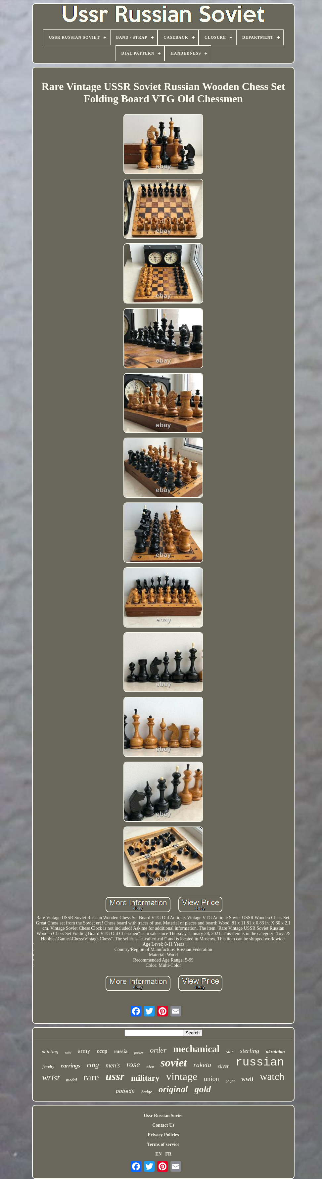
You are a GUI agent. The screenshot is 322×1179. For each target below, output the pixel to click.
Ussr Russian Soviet (163, 1115)
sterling (249, 1050)
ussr (115, 1076)
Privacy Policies (163, 1134)
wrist (51, 1077)
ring (93, 1065)
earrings (70, 1065)
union (211, 1078)
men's (113, 1065)
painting (50, 1051)
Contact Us (163, 1125)
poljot (230, 1081)
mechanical (196, 1049)
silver (223, 1066)
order (158, 1050)
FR (168, 1154)
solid (68, 1053)
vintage (181, 1076)
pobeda (125, 1092)
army (84, 1051)
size (150, 1066)
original (173, 1089)
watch (272, 1076)
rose (133, 1064)
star (229, 1051)
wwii (247, 1079)
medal (71, 1079)
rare (91, 1076)
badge (146, 1091)
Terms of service (163, 1144)
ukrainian (275, 1051)
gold (203, 1089)
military (145, 1077)
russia (121, 1051)
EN (158, 1154)
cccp (102, 1051)
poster (139, 1053)
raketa (202, 1065)
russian (260, 1062)
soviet (174, 1063)
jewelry (48, 1066)
